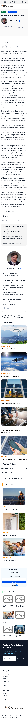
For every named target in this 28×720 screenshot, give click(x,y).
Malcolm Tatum (14, 21)
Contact (5, 695)
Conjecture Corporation (16, 715)
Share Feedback (18, 316)
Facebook (5, 703)
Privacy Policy (4, 717)
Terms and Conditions (13, 717)
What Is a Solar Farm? (8, 349)
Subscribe (14, 582)
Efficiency (4, 457)
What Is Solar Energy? (10, 560)
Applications (5, 346)
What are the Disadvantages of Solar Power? (19, 606)
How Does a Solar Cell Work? (10, 403)
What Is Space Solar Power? (10, 376)
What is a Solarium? (8, 635)
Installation (5, 428)
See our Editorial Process (7, 316)
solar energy (13, 56)
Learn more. (23, 2)
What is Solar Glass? (19, 621)
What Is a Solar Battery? (10, 535)
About (4, 693)
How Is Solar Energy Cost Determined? (14, 459)
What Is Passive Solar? (10, 510)
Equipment (6, 532)
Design (5, 507)
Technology (5, 401)
